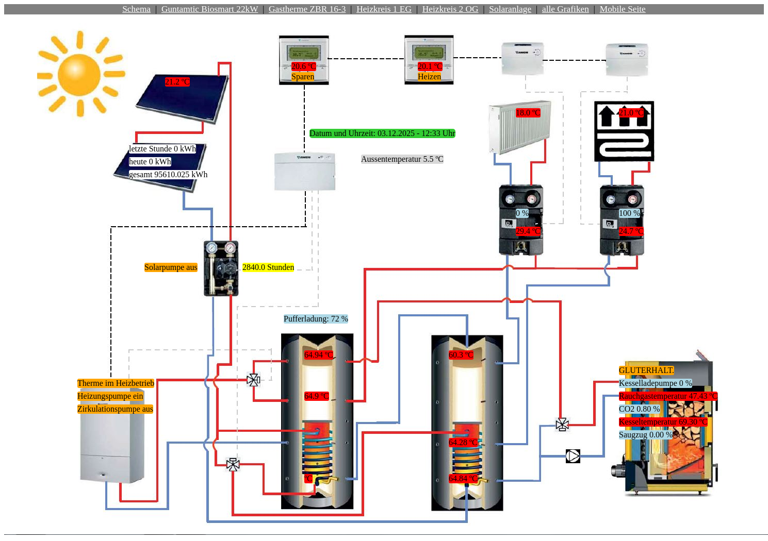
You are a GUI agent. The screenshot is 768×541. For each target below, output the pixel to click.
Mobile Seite (623, 9)
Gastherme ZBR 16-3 (307, 9)
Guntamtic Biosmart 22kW (209, 9)
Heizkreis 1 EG (384, 9)
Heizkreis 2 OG (450, 9)
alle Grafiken (565, 9)
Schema (136, 9)
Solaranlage (510, 9)
